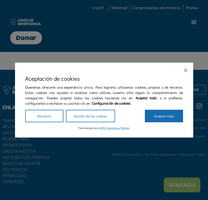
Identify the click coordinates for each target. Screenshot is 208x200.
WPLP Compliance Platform (115, 128)
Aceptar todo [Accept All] (164, 116)
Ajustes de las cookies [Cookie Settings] (90, 116)
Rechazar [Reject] (44, 116)
